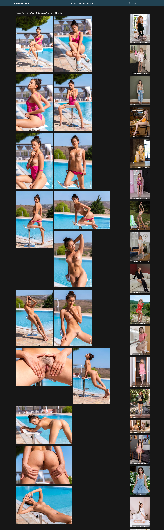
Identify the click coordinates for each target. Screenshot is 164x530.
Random (82, 3)
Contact (90, 3)
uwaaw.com (21, 3)
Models (73, 3)
